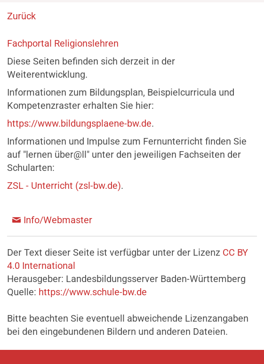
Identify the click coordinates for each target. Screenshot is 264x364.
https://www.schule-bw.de (93, 292)
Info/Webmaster (58, 220)
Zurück (21, 16)
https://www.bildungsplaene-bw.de (79, 123)
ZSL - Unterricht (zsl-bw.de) (64, 185)
